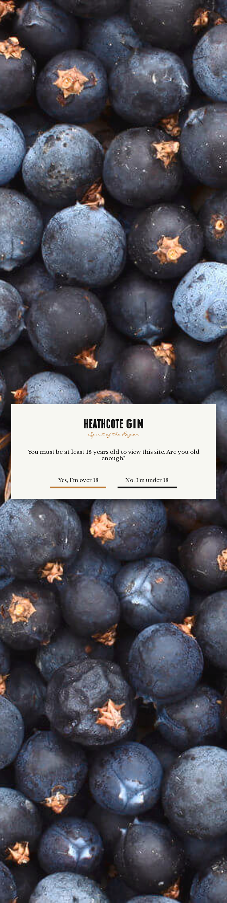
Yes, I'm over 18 (78, 480)
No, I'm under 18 (147, 480)
